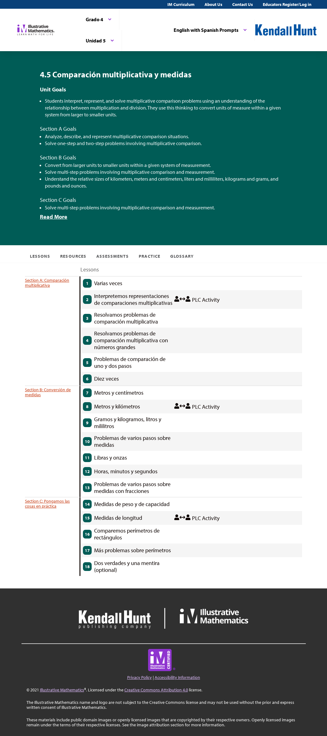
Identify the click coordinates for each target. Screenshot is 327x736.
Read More (53, 216)
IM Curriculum (181, 4)
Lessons (40, 256)
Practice (149, 256)
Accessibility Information (177, 677)
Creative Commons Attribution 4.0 (156, 690)
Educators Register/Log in (287, 4)
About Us (213, 4)
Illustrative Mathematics (62, 690)
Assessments (112, 256)
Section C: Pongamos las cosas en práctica (47, 503)
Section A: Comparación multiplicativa (47, 282)
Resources (73, 256)
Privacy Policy (139, 677)
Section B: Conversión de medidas (48, 392)
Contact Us (242, 4)
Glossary (182, 256)
